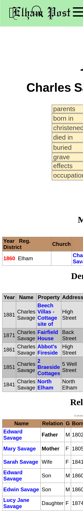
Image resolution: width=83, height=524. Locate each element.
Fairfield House (47, 335)
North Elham (45, 384)
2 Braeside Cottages (48, 367)
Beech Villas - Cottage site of (47, 314)
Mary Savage (19, 449)
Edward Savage (13, 435)
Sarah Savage (20, 462)
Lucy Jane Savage (16, 503)
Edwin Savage (21, 489)
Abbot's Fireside (47, 350)
